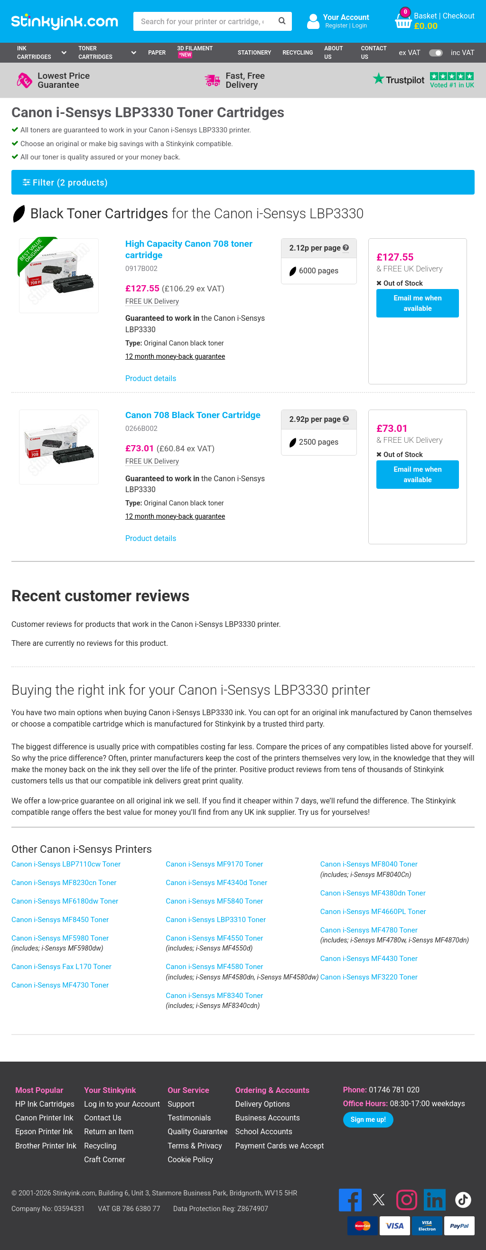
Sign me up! (368, 1119)
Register (336, 25)
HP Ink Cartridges (45, 1104)
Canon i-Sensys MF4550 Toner (214, 938)
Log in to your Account (122, 1104)
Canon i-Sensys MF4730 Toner (60, 985)
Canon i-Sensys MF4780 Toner (369, 930)
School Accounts (263, 1131)
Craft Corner (104, 1159)
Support (181, 1104)
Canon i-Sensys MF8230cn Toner (64, 882)
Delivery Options (262, 1104)
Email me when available (418, 302)
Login (359, 25)
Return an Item (108, 1131)
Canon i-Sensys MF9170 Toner (214, 864)
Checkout (459, 15)
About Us (333, 52)
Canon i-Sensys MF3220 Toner (369, 977)
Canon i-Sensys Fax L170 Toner (61, 966)
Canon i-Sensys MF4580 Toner (214, 966)
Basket (425, 15)
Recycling (297, 52)
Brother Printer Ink (45, 1145)
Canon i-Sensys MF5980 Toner (60, 938)
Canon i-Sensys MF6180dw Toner (64, 901)
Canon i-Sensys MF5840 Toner (214, 901)
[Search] (282, 21)
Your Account (346, 17)
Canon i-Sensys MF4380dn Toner (373, 893)
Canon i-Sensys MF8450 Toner (60, 919)
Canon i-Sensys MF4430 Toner (369, 958)
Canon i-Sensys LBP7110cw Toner (66, 864)
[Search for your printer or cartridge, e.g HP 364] (203, 21)
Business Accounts (267, 1117)
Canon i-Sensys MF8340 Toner (214, 995)
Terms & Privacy (195, 1145)
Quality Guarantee (197, 1131)
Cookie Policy (190, 1159)
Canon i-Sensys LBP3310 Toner (216, 919)
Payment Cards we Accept (279, 1145)
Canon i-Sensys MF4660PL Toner (373, 911)
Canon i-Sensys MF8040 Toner (369, 864)
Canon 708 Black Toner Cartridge (193, 415)
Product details (150, 378)
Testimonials (189, 1117)
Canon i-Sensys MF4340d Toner (216, 882)
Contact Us (374, 52)
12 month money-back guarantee (175, 357)
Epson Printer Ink (44, 1131)
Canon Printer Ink (44, 1117)
